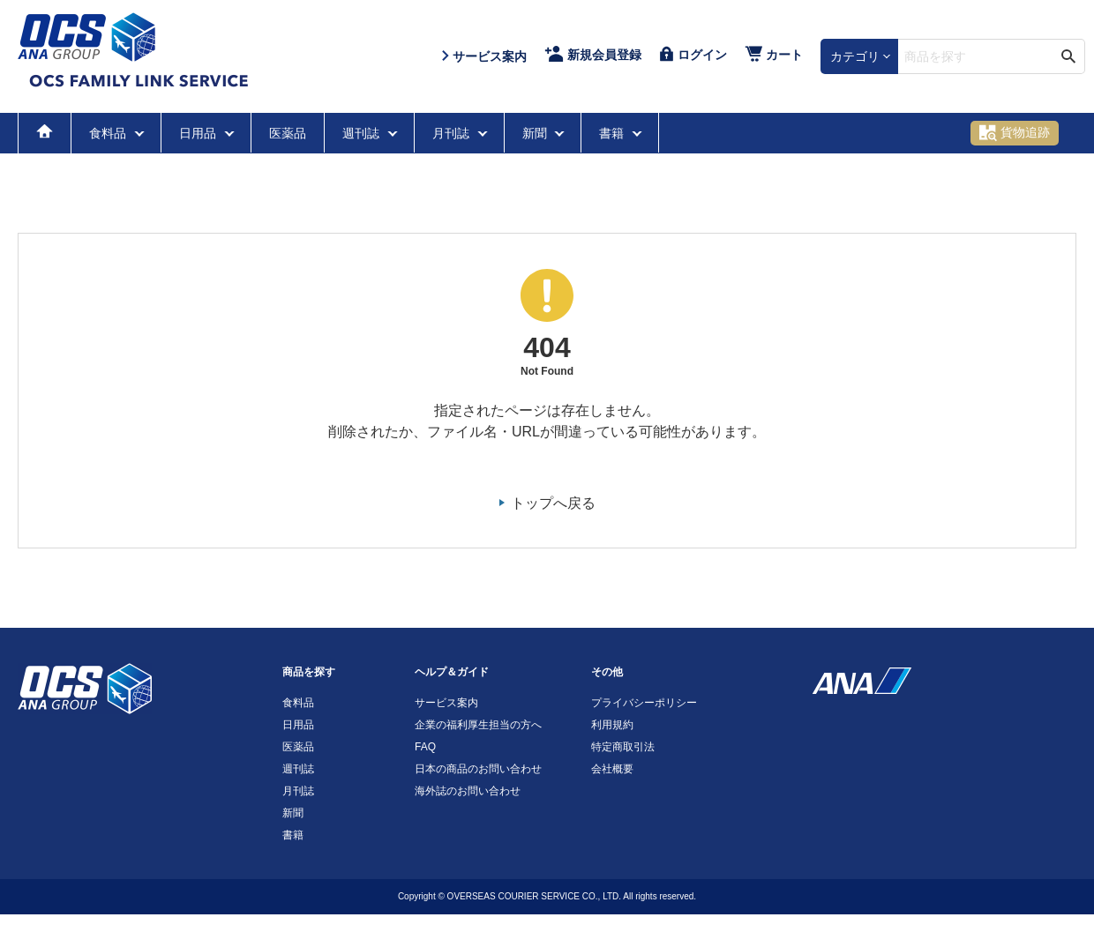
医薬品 (287, 133)
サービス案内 (446, 703)
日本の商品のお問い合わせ (478, 769)
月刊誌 (452, 133)
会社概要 (612, 769)
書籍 (613, 133)
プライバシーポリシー (644, 703)
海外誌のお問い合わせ (468, 791)
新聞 (536, 133)
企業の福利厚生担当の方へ (478, 725)
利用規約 (612, 725)
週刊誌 (362, 133)
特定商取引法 (623, 747)
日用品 (199, 133)
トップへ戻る (553, 503)
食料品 (109, 133)
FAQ (425, 747)
